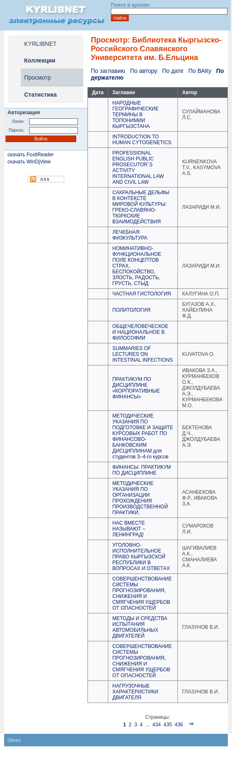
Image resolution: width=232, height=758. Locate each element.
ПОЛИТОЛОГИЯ (131, 310)
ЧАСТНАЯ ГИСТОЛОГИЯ (141, 294)
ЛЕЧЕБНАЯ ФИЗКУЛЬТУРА (129, 235)
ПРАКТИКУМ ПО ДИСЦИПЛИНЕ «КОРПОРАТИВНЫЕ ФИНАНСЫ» (136, 388)
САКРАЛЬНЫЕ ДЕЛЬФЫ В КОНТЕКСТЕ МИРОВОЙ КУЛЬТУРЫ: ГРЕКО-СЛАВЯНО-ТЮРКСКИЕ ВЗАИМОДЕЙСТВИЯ (141, 207)
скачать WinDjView (28, 162)
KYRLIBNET (40, 43)
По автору (143, 71)
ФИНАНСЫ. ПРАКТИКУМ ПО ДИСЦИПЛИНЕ (141, 470)
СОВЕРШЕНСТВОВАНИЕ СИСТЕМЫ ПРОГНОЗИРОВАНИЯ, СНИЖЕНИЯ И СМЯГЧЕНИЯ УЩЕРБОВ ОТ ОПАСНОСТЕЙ (142, 593)
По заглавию (108, 71)
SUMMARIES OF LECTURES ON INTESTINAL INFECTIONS (142, 354)
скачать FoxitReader (30, 155)
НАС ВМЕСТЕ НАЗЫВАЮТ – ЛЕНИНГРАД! (128, 529)
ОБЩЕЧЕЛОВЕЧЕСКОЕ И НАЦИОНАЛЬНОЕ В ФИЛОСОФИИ (140, 332)
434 (156, 725)
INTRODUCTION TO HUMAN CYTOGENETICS (142, 139)
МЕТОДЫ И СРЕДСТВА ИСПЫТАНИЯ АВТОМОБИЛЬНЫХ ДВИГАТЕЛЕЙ (139, 627)
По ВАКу (199, 71)
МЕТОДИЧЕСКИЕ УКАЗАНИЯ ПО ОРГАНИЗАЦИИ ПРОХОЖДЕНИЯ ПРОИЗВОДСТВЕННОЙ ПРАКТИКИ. (140, 497)
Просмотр (37, 77)
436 (179, 725)
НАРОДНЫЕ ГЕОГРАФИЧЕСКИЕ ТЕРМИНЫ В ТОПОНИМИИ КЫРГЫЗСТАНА (135, 114)
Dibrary (14, 740)
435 (168, 725)
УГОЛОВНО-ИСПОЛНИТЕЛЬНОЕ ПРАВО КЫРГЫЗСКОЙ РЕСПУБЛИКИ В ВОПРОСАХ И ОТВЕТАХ (141, 556)
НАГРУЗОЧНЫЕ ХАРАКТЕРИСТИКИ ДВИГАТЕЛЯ (135, 691)
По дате (172, 71)
